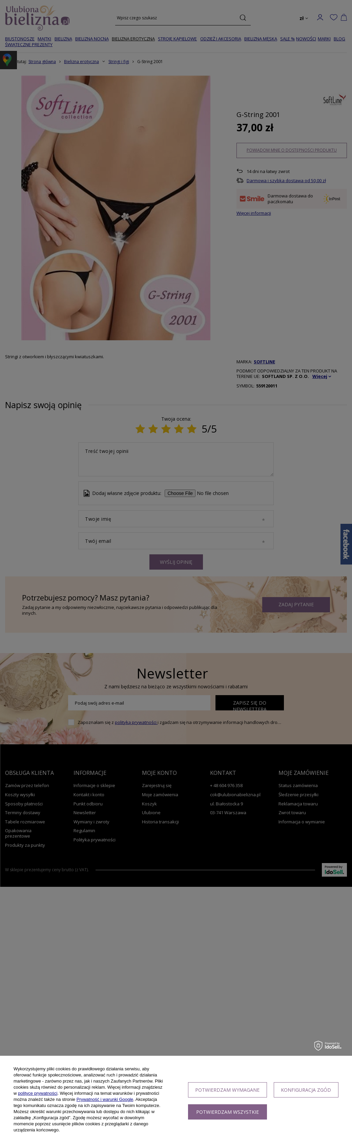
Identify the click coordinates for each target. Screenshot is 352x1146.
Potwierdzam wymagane (227, 1090)
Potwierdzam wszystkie (227, 1112)
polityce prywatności (37, 1093)
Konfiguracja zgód (306, 1090)
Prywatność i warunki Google (105, 1099)
